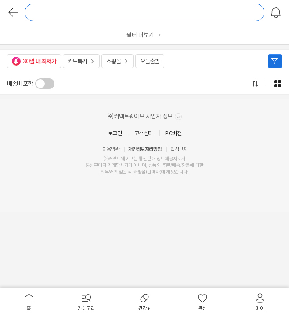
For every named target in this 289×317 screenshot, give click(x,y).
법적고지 (178, 149)
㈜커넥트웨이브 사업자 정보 (144, 116)
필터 (275, 61)
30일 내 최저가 (34, 61)
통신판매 (94, 165)
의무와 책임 (112, 172)
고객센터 (143, 133)
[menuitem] (29, 302)
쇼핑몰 (113, 61)
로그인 (115, 133)
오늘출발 (149, 61)
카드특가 (77, 61)
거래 (112, 165)
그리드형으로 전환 (277, 83)
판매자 (153, 172)
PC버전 (173, 133)
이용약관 (110, 149)
